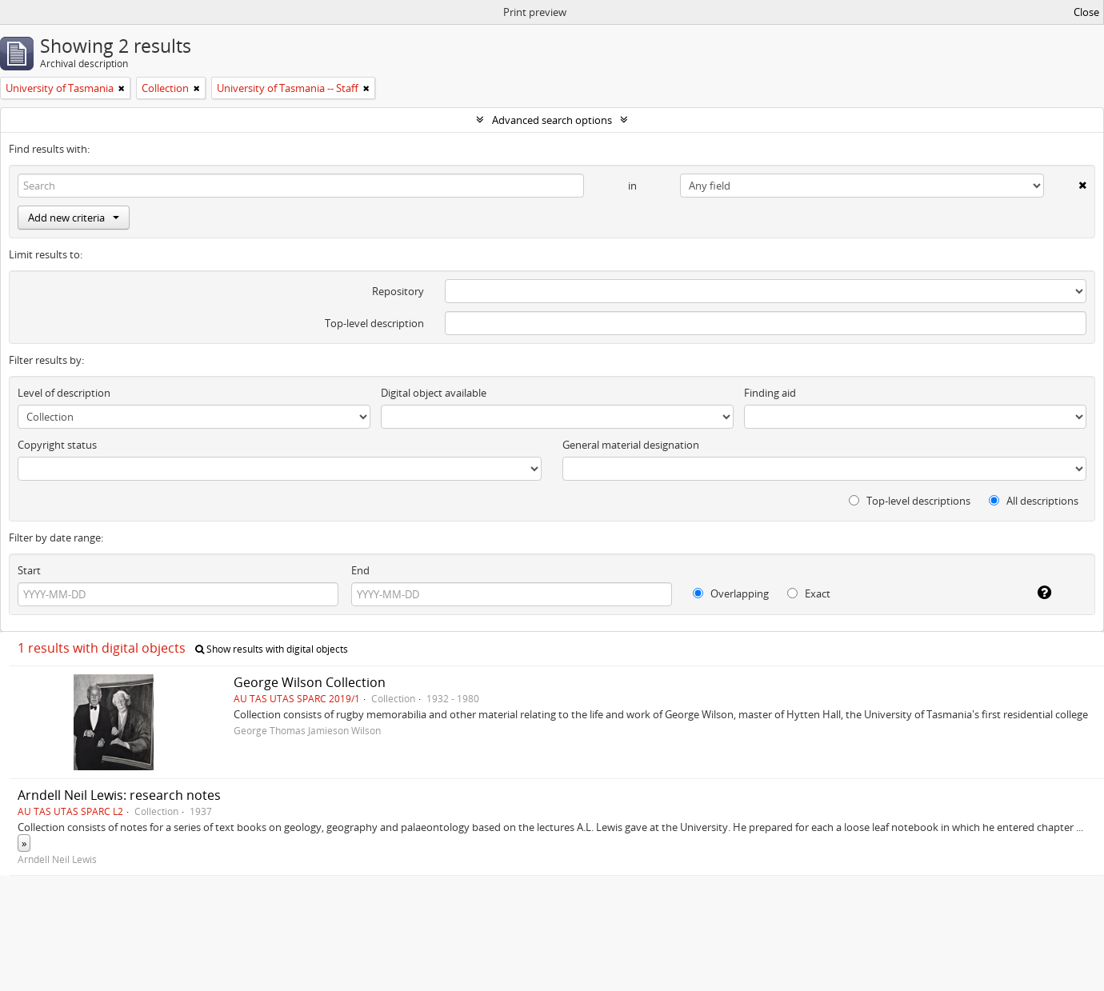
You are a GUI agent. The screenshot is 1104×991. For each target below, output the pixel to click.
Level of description (64, 393)
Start (29, 570)
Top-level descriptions (909, 501)
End (360, 570)
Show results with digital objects (271, 649)
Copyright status (57, 445)
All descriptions (1033, 501)
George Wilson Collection (310, 682)
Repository (398, 291)
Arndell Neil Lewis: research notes (119, 795)
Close (1086, 12)
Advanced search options (552, 120)
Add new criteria (73, 217)
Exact (808, 593)
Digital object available (433, 393)
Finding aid (770, 393)
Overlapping (731, 593)
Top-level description (374, 323)
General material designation (630, 445)
